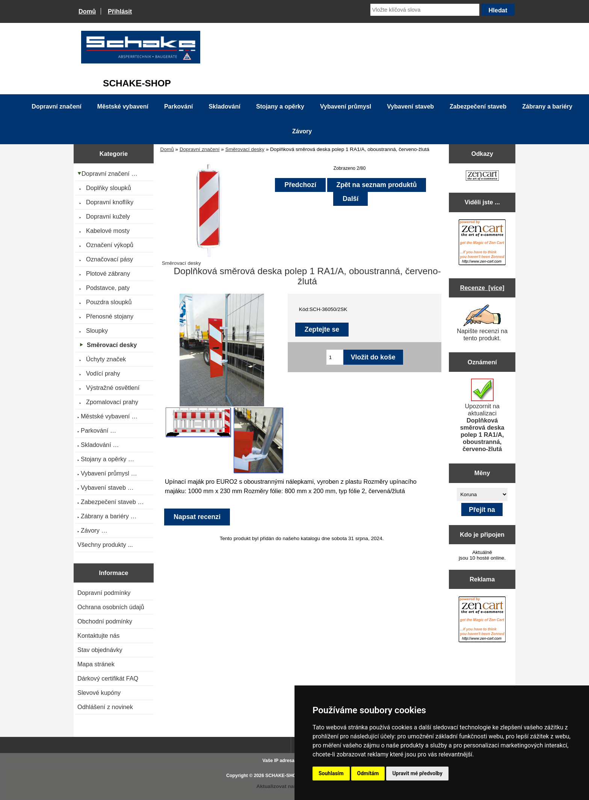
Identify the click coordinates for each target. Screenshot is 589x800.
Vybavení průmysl (345, 106)
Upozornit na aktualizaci (482, 415)
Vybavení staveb (410, 106)
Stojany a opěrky (280, 106)
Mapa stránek (96, 664)
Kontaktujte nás (98, 635)
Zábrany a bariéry (547, 106)
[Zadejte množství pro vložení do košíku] (334, 357)
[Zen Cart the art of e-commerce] (482, 176)
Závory (302, 131)
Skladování (224, 106)
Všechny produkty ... (105, 544)
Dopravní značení (200, 149)
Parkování (178, 106)
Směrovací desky (244, 149)
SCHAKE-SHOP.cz (285, 775)
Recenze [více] (482, 287)
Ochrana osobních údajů (110, 607)
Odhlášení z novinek (105, 706)
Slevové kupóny (99, 692)
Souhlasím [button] (331, 773)
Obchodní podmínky (104, 621)
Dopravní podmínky (103, 592)
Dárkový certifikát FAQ (107, 678)
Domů (87, 11)
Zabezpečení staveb (478, 106)
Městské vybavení (122, 106)
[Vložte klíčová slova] (424, 10)
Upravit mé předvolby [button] (417, 773)
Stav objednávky (99, 649)
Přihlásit (120, 11)
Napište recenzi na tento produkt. (482, 323)
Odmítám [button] (368, 773)
